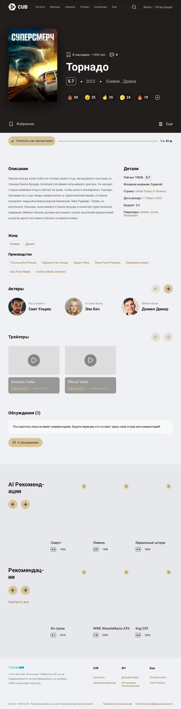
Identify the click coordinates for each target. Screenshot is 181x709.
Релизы (84, 6)
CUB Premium (157, 677)
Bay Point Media (20, 271)
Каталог (40, 6)
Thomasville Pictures (23, 262)
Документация (130, 671)
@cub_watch (86, 698)
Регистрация (163, 7)
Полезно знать (158, 671)
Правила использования (117, 698)
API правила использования (130, 679)
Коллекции (100, 6)
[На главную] (18, 7)
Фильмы (55, 6)
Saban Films (81, 262)
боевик (113, 81)
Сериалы (70, 6)
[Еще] (165, 124)
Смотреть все (18, 600)
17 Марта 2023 (152, 198)
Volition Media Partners (51, 271)
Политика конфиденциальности (154, 698)
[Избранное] (21, 124)
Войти (147, 7)
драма (129, 81)
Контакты (99, 671)
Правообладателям (104, 677)
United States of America (150, 191)
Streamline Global (137, 262)
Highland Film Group (55, 262)
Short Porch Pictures (107, 262)
